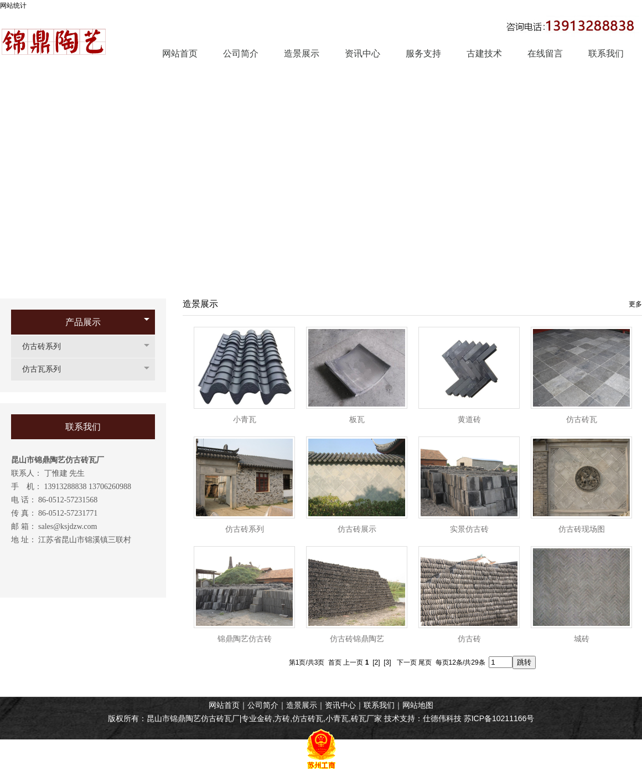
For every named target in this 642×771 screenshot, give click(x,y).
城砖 (581, 639)
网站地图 (417, 705)
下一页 (407, 662)
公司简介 (262, 705)
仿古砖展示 (357, 529)
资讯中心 (340, 705)
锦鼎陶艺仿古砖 (245, 639)
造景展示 (301, 705)
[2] (376, 662)
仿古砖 (469, 639)
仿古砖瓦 (581, 419)
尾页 (425, 662)
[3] (387, 662)
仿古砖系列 (47, 346)
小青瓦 (244, 419)
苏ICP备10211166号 (499, 718)
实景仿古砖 (469, 529)
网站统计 (13, 5)
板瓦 (357, 419)
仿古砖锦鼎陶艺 (357, 639)
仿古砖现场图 (581, 529)
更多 (635, 304)
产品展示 (83, 322)
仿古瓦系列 (47, 369)
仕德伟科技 (442, 718)
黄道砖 (469, 419)
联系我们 (379, 705)
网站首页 (224, 705)
